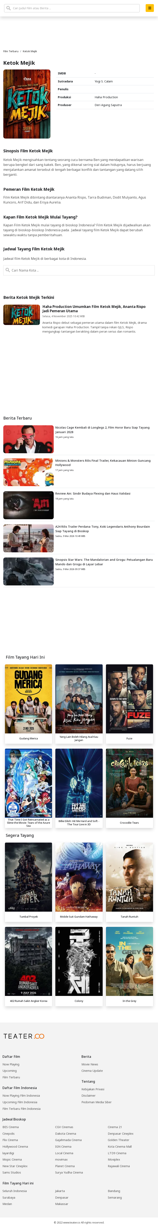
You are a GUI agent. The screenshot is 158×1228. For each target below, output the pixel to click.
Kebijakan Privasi (92, 1089)
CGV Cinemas (64, 1127)
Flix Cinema (10, 1140)
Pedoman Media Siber (96, 1102)
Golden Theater (118, 1140)
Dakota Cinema (65, 1133)
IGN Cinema (63, 1146)
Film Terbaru (11, 1077)
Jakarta (60, 1191)
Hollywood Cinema (15, 1146)
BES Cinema (10, 1127)
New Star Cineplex (15, 1166)
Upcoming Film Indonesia (19, 1102)
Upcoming (9, 1071)
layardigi (8, 1153)
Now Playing (10, 1064)
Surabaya (8, 1197)
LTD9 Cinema (117, 1153)
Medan (7, 1204)
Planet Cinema (65, 1166)
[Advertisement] (79, 623)
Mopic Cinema (12, 1159)
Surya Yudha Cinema (69, 1172)
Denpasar (62, 1197)
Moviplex (114, 1159)
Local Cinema (64, 1153)
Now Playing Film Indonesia (21, 1095)
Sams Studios (11, 1172)
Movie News (89, 1064)
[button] (150, 8)
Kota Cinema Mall (120, 1146)
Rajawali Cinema (119, 1166)
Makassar (61, 1204)
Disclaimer (88, 1095)
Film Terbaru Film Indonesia (21, 1109)
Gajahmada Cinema (68, 1140)
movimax (61, 1159)
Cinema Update (92, 1071)
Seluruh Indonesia (14, 1191)
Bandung (114, 1191)
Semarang (115, 1197)
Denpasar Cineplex (121, 1133)
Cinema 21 (115, 1127)
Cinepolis (8, 1133)
